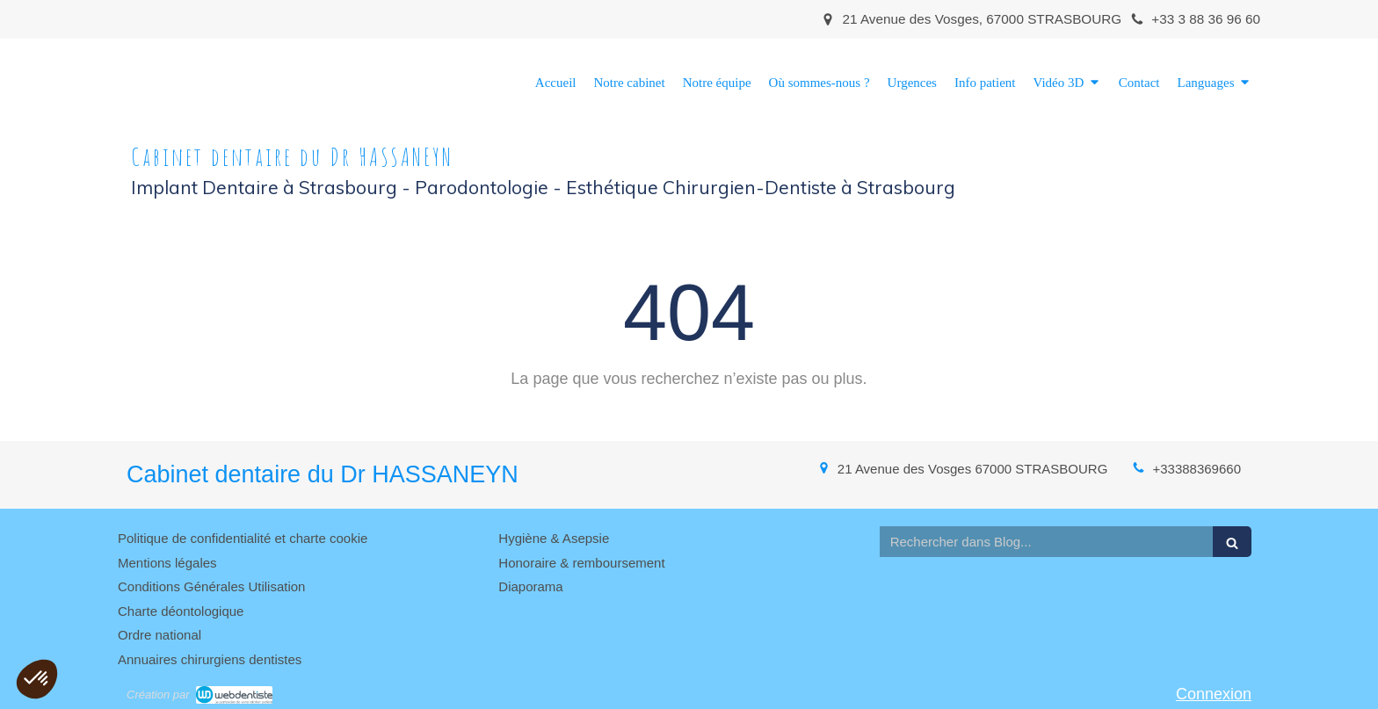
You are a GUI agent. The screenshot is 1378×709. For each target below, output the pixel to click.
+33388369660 (1196, 468)
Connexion (1213, 694)
